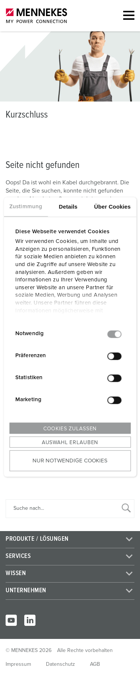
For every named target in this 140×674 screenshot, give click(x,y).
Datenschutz (60, 664)
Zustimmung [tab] (25, 206)
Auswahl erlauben (70, 442)
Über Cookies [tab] (112, 206)
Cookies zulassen (70, 428)
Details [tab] (68, 206)
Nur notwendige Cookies (70, 461)
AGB (95, 664)
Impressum (18, 664)
